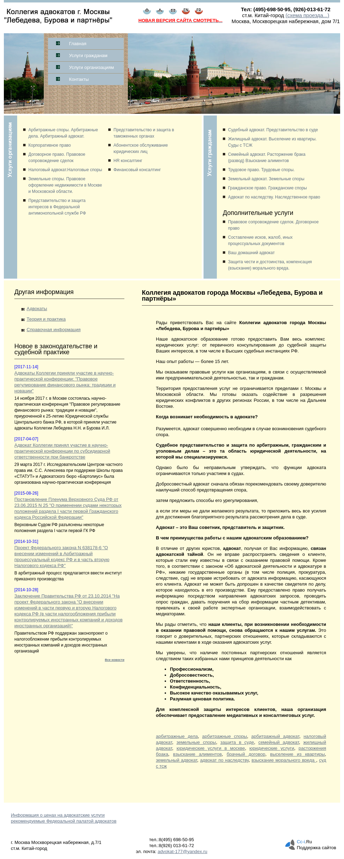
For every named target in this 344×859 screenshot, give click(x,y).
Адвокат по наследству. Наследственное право (274, 197)
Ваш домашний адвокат (251, 252)
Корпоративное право (49, 145)
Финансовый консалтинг (137, 169)
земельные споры (196, 742)
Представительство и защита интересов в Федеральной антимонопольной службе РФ (57, 207)
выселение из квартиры (297, 754)
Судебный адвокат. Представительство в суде (273, 129)
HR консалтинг (127, 160)
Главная (77, 43)
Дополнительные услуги (258, 212)
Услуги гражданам (88, 55)
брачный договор (246, 754)
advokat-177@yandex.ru (182, 851)
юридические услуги (271, 748)
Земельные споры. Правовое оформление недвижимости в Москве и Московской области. (65, 185)
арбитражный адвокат (275, 736)
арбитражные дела (177, 736)
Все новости (114, 660)
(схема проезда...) (307, 15)
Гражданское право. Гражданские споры (267, 188)
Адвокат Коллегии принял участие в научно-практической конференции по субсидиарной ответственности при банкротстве (62, 451)
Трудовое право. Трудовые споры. (261, 169)
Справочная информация (54, 329)
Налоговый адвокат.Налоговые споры (65, 169)
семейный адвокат (278, 742)
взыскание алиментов (197, 754)
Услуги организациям (91, 67)
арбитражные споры (224, 736)
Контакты (79, 79)
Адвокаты (37, 308)
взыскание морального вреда (284, 760)
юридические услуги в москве (211, 748)
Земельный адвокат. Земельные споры (266, 178)
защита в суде (237, 742)
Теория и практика (46, 319)
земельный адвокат (176, 760)
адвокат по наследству (224, 760)
